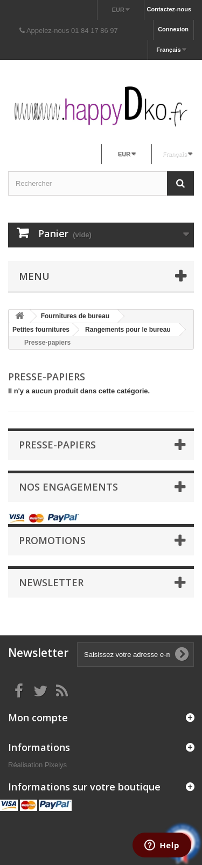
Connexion (173, 29)
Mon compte (38, 717)
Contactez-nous (169, 9)
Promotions (52, 540)
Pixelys (56, 765)
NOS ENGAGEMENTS (68, 486)
